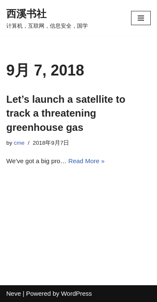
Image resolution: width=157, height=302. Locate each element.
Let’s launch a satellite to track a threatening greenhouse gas (66, 113)
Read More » (86, 160)
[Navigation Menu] (141, 18)
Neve (13, 293)
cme (19, 143)
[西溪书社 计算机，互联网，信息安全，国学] (47, 18)
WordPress (76, 293)
